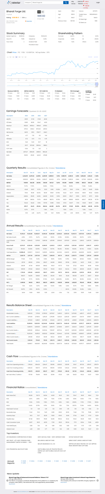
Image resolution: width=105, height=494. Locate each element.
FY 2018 (80, 461)
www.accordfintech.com (22, 491)
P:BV (23, 52)
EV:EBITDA (30, 52)
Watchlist (29, 21)
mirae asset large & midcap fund (80, 440)
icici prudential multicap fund (17, 449)
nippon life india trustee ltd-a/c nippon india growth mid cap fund (82, 445)
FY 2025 (23, 461)
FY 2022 (48, 461)
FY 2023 (40, 461)
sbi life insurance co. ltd (46, 444)
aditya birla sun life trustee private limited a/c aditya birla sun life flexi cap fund (52, 451)
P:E (19, 52)
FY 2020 (64, 461)
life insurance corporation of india (19, 437)
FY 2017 (88, 461)
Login (98, 2)
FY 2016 (23, 463)
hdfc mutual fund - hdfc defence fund (51, 437)
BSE (43, 12)
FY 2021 (56, 461)
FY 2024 (31, 461)
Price (14, 52)
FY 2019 (72, 461)
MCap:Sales (40, 52)
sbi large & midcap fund (46, 440)
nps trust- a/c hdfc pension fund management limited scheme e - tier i (19, 441)
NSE (39, 12)
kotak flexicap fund (76, 437)
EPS (48, 52)
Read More (12, 484)
